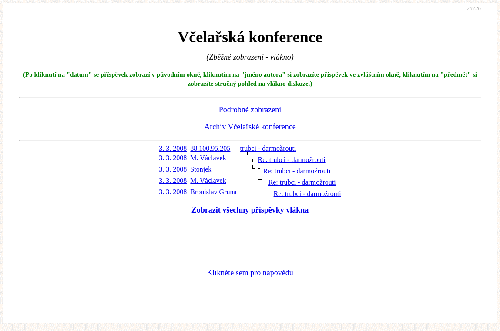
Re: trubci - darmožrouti (292, 159)
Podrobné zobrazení (250, 109)
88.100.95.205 (210, 148)
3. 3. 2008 (173, 148)
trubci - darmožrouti (268, 148)
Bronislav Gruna (213, 192)
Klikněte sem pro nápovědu (250, 272)
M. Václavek (208, 158)
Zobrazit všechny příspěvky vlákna (250, 210)
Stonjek (200, 169)
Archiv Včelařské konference (250, 126)
